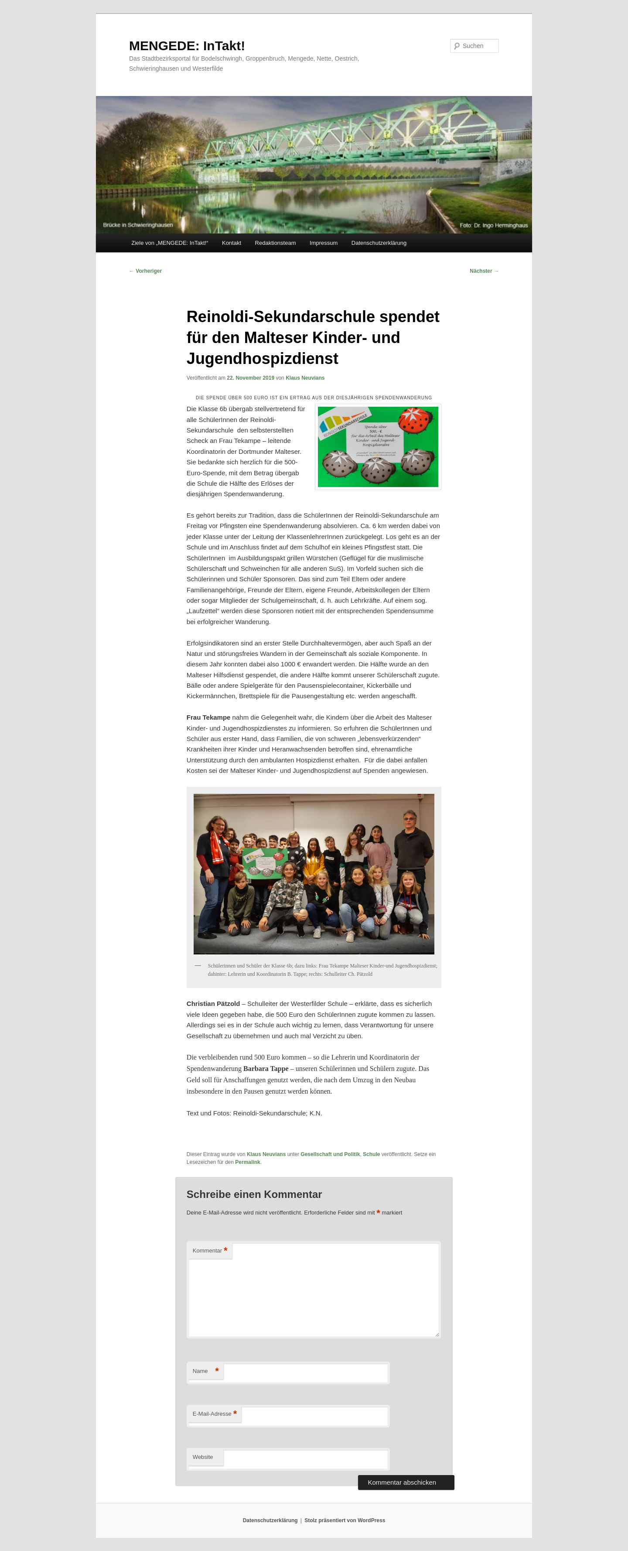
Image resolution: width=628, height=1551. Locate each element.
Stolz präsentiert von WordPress (344, 1520)
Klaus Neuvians (305, 378)
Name (206, 1371)
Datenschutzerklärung (379, 243)
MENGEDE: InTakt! (187, 45)
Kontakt (231, 243)
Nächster (484, 271)
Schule (371, 1154)
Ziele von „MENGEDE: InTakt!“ (169, 243)
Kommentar (210, 1251)
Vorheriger (145, 271)
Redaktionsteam (275, 243)
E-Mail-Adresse (215, 1414)
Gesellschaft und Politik (330, 1154)
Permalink (247, 1162)
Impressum (324, 243)
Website (203, 1457)
